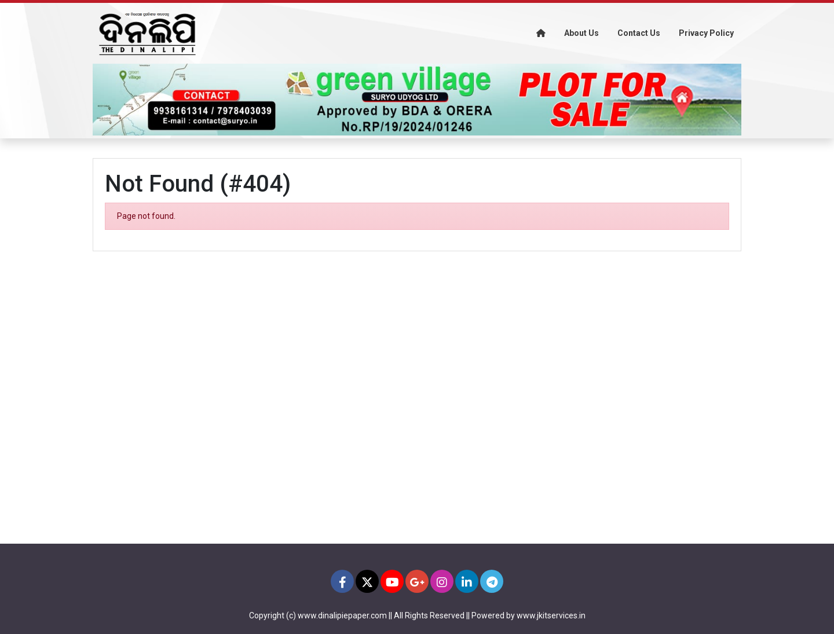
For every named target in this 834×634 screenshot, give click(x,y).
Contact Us (638, 33)
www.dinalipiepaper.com (342, 615)
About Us (581, 33)
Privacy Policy (706, 33)
